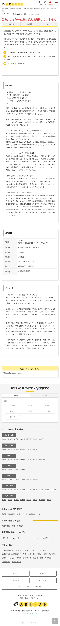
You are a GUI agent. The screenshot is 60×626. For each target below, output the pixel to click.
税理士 (4, 514)
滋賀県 (4, 479)
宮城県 (22, 439)
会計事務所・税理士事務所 (11, 554)
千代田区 (38, 8)
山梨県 (29, 449)
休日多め (43, 550)
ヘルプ (15, 574)
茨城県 (12, 405)
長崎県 (16, 500)
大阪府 (16, 479)
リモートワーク (7, 550)
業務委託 (46, 538)
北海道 (4, 439)
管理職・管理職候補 (24, 558)
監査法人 (20, 526)
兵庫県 (22, 479)
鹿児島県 (42, 500)
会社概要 (43, 574)
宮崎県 (35, 500)
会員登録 (51, 3)
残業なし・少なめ (8, 558)
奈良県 (29, 479)
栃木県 (30, 405)
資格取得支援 (16, 562)
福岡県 (4, 500)
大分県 (29, 500)
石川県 (16, 449)
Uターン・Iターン (21, 550)
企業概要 (29, 24)
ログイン (45, 3)
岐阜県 (4, 469)
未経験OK (48, 558)
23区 (32, 8)
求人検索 (40, 3)
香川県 (41, 490)
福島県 (41, 439)
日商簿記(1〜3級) (35, 514)
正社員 (5, 538)
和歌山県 (36, 479)
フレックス (34, 550)
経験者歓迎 (6, 562)
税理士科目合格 (22, 514)
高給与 (35, 558)
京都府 (10, 479)
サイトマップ (43, 580)
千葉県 (30, 411)
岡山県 (16, 490)
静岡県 (10, 469)
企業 (13, 526)
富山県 (10, 449)
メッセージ (49, 24)
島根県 (10, 490)
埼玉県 (12, 411)
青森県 (10, 439)
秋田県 (29, 439)
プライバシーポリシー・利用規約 (29, 587)
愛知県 (16, 469)
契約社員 (16, 538)
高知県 (53, 490)
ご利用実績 (15, 580)
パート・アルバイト (31, 538)
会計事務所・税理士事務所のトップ (13, 8)
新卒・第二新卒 (50, 554)
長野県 (35, 449)
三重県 (22, 469)
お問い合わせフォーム (30, 613)
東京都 (27, 8)
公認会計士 (11, 514)
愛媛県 (47, 490)
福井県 (22, 449)
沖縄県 (49, 500)
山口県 (29, 490)
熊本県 (22, 500)
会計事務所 (6, 526)
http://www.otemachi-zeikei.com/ (28, 247)
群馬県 (47, 405)
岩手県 (16, 439)
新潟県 (4, 449)
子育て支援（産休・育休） (32, 554)
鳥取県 (4, 490)
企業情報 (11, 24)
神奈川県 (12, 417)
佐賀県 (10, 500)
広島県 (22, 490)
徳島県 (35, 490)
